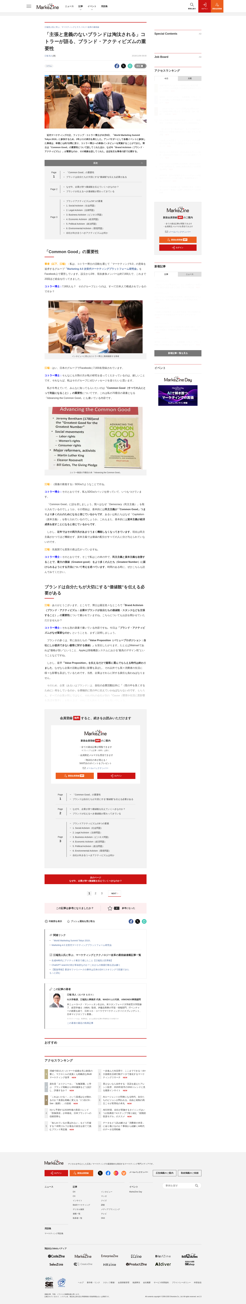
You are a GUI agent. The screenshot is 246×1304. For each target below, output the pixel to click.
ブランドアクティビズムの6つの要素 (84, 201)
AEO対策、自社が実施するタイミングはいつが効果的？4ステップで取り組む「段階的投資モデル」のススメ (124, 1113)
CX (74, 1196)
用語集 (104, 6)
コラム (49, 66)
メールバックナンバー (95, 768)
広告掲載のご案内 (164, 1173)
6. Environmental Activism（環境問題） (85, 228)
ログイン (116, 775)
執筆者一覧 (77, 1218)
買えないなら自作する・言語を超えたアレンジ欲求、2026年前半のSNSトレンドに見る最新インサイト (124, 1087)
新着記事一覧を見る (178, 353)
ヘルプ (81, 1282)
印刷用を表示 (53, 921)
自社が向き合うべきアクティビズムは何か (87, 233)
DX (74, 1192)
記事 (80, 6)
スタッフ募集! (109, 1282)
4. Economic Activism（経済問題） (83, 219)
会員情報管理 (123, 1282)
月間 (190, 78)
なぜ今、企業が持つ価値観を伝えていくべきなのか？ (92, 187)
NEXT (115, 893)
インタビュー (106, 1192)
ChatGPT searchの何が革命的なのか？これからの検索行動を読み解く (86, 965)
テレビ (104, 1214)
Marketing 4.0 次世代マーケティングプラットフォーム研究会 (82, 945)
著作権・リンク (93, 1282)
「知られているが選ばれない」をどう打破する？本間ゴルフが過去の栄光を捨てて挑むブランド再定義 (70, 1126)
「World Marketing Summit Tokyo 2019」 (72, 940)
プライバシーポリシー (181, 1282)
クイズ (104, 1200)
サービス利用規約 (161, 1282)
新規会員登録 (74, 775)
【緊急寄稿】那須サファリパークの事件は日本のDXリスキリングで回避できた (90, 969)
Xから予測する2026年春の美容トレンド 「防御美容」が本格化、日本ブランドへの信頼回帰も (70, 1113)
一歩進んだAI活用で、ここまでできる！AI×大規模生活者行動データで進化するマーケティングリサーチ (124, 1074)
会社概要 (147, 1282)
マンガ (104, 1196)
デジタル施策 (78, 1209)
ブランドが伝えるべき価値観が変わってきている (90, 191)
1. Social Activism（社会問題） (81, 205)
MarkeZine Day (135, 1192)
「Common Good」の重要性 (80, 172)
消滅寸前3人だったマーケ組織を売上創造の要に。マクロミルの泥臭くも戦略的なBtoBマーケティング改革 (71, 1074)
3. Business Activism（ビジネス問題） (85, 214)
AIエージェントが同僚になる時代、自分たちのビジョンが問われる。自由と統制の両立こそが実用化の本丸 (124, 1100)
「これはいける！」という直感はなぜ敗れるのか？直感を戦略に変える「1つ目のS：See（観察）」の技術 (71, 1100)
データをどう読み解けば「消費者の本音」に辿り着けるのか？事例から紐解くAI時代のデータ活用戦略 (124, 1126)
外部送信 (197, 1282)
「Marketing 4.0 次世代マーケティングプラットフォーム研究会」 (102, 269)
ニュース (69, 6)
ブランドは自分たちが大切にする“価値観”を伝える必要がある (96, 177)
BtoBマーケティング (81, 1205)
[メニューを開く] (29, 6)
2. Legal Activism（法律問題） (81, 210)
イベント (92, 6)
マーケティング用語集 (54, 1233)
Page (53, 189)
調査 (103, 1205)
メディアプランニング (110, 1209)
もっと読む (54, 973)
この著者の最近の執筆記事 (80, 1023)
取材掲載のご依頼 (189, 1173)
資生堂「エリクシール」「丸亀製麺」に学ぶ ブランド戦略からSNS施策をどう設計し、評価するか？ (70, 1087)
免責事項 (136, 1282)
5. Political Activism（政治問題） (82, 224)
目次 (118, 163)
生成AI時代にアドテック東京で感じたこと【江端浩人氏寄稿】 (82, 960)
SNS (103, 1218)
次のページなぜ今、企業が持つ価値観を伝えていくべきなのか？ (95, 879)
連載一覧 (76, 1214)
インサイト (77, 1200)
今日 (166, 78)
